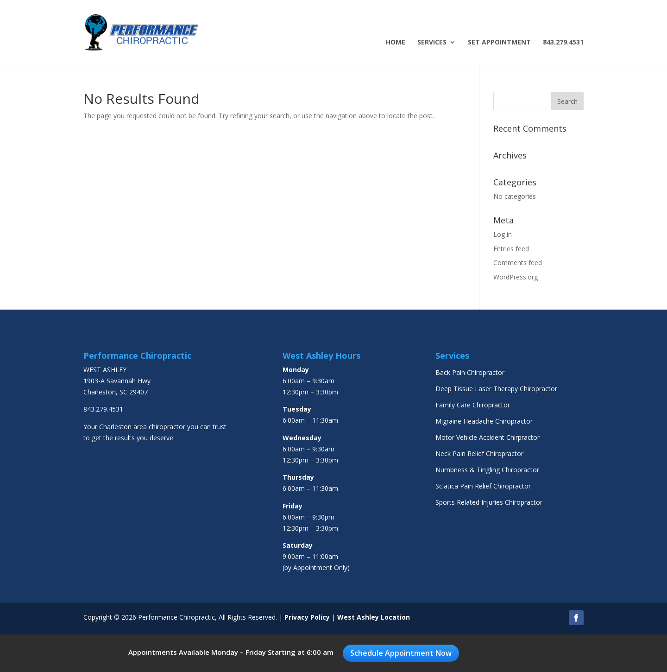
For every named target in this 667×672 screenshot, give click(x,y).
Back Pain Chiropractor (469, 372)
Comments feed (517, 262)
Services (432, 42)
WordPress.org (515, 277)
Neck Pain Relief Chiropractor (479, 453)
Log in (502, 234)
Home (395, 42)
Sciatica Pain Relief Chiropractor (483, 486)
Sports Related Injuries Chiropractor (488, 502)
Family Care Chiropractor (472, 404)
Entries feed (511, 248)
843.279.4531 (563, 42)
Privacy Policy (307, 617)
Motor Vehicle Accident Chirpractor (487, 437)
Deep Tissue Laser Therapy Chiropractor (496, 388)
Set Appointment (499, 42)
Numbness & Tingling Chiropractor (487, 469)
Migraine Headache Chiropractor (484, 421)
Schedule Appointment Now (401, 653)
